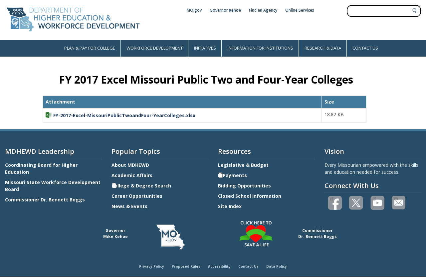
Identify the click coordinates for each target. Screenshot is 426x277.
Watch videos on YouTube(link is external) (374, 198)
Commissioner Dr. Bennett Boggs (45, 199)
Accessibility (219, 266)
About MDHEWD (130, 165)
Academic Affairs (132, 175)
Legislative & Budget (244, 165)
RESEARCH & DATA (323, 48)
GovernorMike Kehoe (115, 233)
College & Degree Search (141, 185)
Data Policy (276, 266)
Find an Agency (263, 10)
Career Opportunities (136, 196)
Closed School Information (249, 196)
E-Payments (232, 175)
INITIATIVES (205, 48)
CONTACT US (365, 48)
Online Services (299, 10)
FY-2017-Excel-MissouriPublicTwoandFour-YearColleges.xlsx (124, 115)
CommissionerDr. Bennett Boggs (317, 233)
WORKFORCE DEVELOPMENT (154, 48)
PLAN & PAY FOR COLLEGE (89, 48)
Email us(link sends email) (395, 198)
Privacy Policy (151, 266)
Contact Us (248, 266)
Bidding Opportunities (245, 185)
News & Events (129, 206)
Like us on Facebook (331, 198)
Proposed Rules (186, 266)
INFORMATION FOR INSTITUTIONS (260, 48)
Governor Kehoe (225, 10)
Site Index (230, 206)
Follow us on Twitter (356, 203)
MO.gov (194, 10)
